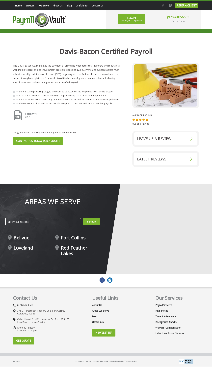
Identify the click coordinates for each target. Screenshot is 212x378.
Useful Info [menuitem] (81, 5)
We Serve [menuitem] (44, 5)
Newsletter (103, 333)
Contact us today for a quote (38, 141)
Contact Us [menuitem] (98, 5)
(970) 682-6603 (178, 17)
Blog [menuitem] (69, 5)
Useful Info (98, 322)
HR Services (161, 311)
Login (131, 19)
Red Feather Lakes (74, 250)
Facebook (162, 5)
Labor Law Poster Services (169, 333)
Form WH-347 (31, 115)
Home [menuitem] (18, 5)
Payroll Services (163, 305)
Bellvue (21, 238)
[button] (133, 119)
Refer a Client (187, 5)
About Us (97, 305)
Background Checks (166, 322)
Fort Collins (73, 238)
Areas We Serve (100, 311)
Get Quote (23, 340)
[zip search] (43, 221)
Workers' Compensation (168, 328)
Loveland (23, 248)
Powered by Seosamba (106, 361)
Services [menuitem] (30, 5)
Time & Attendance (165, 316)
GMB (170, 5)
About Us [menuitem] (58, 5)
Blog (94, 316)
